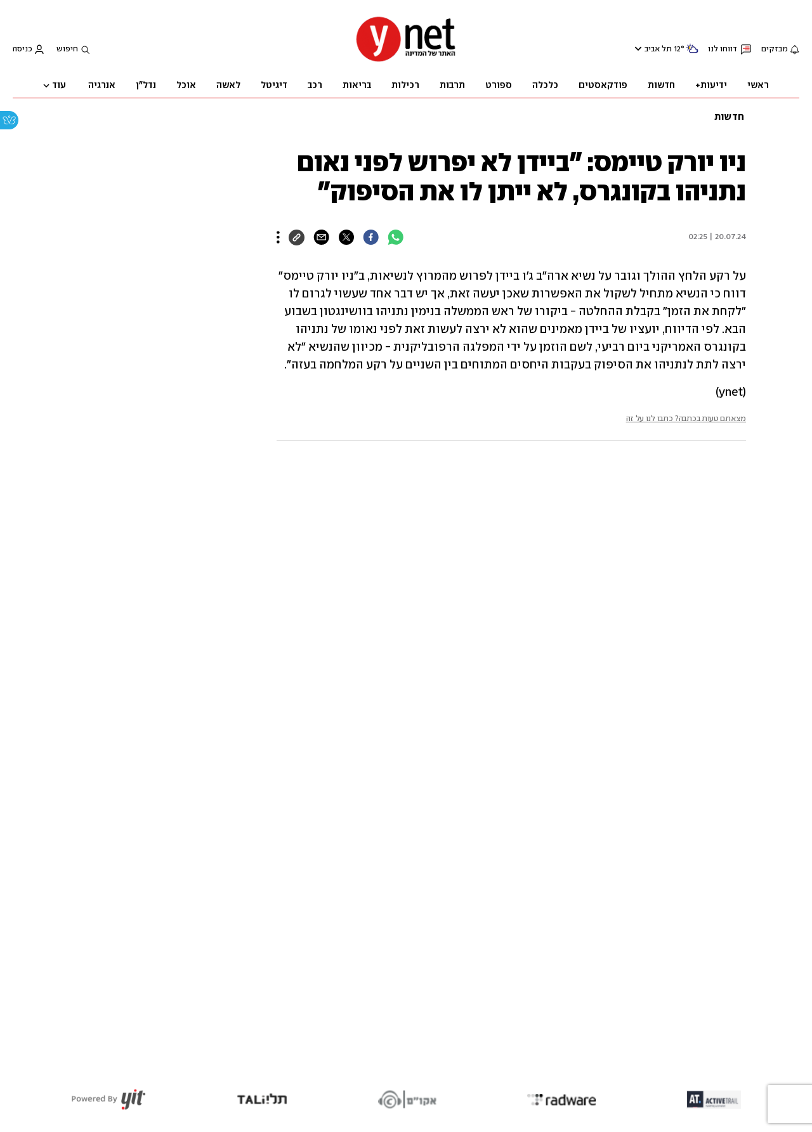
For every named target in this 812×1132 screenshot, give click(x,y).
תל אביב (658, 49)
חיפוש (67, 49)
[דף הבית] (406, 60)
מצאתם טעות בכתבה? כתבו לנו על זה (686, 418)
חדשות (729, 117)
